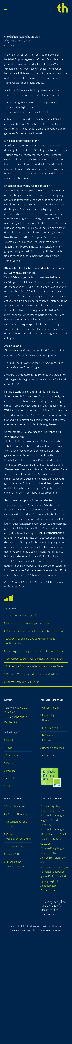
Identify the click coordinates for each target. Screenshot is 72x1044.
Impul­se (11, 770)
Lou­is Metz (49, 755)
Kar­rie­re (11, 763)
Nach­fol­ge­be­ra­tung (17, 846)
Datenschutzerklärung (22, 930)
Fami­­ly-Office (14, 854)
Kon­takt (11, 778)
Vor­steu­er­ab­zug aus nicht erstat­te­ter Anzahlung (35, 631)
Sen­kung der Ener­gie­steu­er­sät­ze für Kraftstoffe (35, 651)
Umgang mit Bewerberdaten (47, 930)
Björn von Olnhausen (48, 738)
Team (9, 747)
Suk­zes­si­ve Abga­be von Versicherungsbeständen (35, 666)
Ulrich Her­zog (50, 707)
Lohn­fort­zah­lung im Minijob (22, 682)
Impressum (58, 926)
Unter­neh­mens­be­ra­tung (17, 824)
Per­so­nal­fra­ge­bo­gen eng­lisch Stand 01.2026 (52, 820)
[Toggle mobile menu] (5, 8)
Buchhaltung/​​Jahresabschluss (16, 864)
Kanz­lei (10, 740)
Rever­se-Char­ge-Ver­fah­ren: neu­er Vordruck (32, 674)
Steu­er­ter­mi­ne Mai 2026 (21, 615)
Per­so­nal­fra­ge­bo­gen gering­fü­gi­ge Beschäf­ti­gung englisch (53, 876)
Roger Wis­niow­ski (53, 747)
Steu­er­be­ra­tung (15, 806)
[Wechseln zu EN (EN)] (18, 786)
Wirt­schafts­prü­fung (18, 814)
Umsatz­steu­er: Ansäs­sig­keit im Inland (28, 623)
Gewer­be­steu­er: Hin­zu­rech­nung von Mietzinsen (35, 658)
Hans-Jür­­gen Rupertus (50, 717)
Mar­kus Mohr (50, 727)
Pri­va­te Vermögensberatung (18, 836)
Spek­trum (12, 755)
